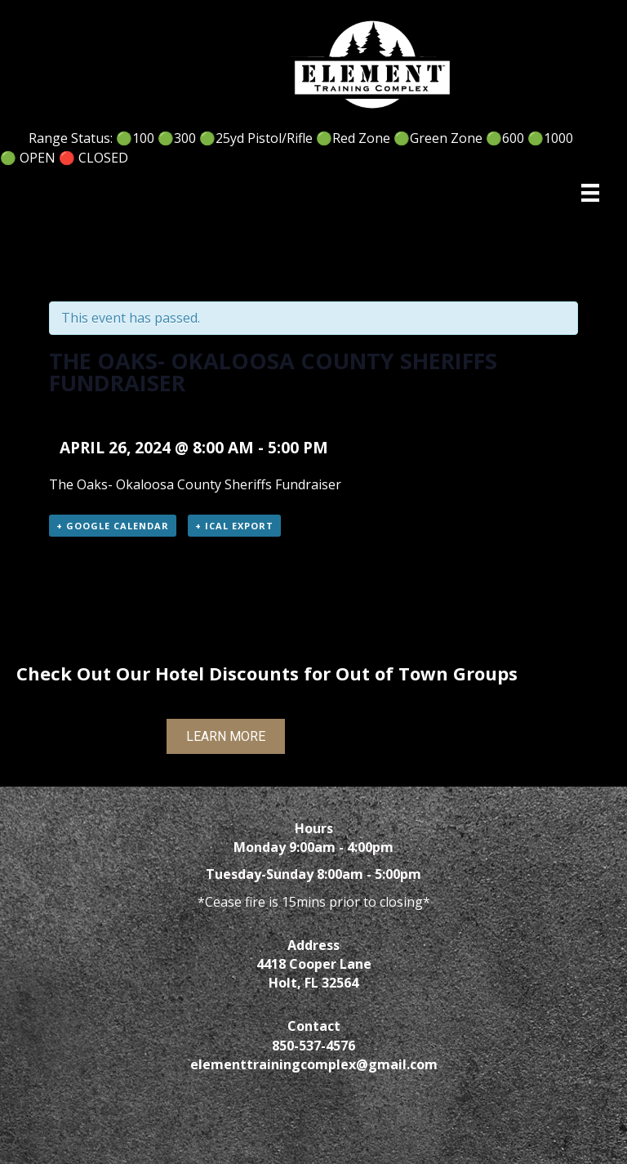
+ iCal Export (234, 526)
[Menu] (590, 193)
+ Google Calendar (112, 526)
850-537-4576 (313, 1046)
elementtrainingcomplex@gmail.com (314, 1064)
